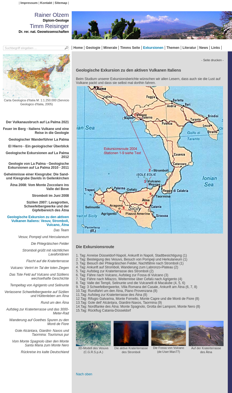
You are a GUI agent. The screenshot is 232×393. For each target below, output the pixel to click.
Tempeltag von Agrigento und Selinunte (39, 285)
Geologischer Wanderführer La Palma (39, 139)
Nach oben (84, 374)
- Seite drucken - (212, 60)
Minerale (110, 48)
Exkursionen (153, 48)
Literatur (189, 48)
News (203, 48)
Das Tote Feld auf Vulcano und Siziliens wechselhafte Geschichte (39, 276)
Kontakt (46, 2)
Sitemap (61, 2)
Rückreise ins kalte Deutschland (45, 352)
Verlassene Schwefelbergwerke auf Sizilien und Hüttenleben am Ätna (36, 294)
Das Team (61, 230)
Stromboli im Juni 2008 (50, 196)
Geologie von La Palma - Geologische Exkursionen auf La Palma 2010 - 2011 (38, 166)
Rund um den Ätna (55, 303)
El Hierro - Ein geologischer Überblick (38, 146)
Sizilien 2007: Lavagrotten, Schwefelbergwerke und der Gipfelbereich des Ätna (46, 206)
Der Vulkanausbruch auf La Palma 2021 (37, 122)
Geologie (93, 48)
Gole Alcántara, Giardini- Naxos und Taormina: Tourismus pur (42, 333)
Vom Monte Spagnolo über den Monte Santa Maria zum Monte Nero (40, 343)
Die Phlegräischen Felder (50, 244)
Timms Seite (130, 48)
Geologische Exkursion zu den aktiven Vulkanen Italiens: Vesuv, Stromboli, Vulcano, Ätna (38, 221)
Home (78, 48)
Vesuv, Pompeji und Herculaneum (43, 237)
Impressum (29, 2)
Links (215, 48)
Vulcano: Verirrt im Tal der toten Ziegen (39, 268)
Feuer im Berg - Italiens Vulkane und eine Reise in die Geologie (36, 131)
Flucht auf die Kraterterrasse (47, 261)
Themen (172, 48)
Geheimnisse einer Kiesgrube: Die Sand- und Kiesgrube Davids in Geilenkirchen (36, 176)
